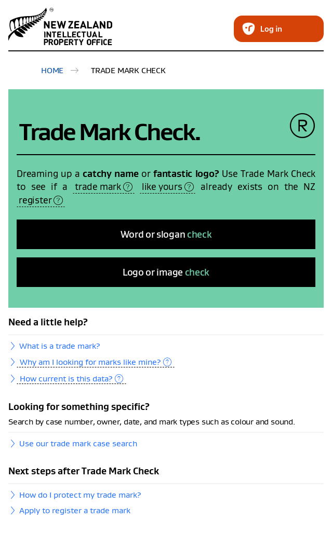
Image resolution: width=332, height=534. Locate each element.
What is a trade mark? (59, 345)
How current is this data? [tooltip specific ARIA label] (71, 378)
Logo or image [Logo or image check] (166, 272)
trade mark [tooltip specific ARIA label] (103, 187)
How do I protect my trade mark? (80, 494)
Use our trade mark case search (78, 443)
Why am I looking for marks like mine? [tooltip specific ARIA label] (95, 362)
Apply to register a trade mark (74, 510)
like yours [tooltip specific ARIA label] (168, 187)
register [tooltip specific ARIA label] (41, 200)
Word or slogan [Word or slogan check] (166, 234)
